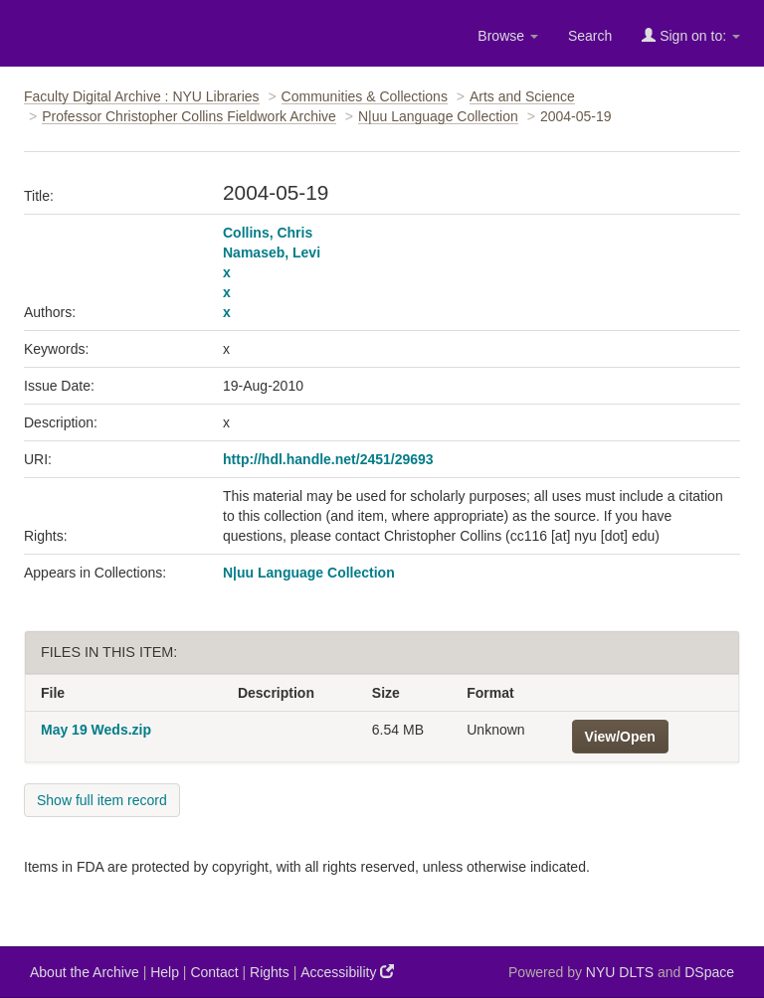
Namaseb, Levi (271, 252)
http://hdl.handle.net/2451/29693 (328, 459)
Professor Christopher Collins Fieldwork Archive (189, 116)
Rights (269, 972)
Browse (508, 36)
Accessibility (347, 971)
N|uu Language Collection (438, 116)
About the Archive (84, 972)
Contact (214, 972)
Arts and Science (522, 96)
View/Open (620, 737)
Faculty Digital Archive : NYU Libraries (142, 96)
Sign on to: (691, 35)
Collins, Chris (267, 233)
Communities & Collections (365, 96)
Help (164, 972)
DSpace (709, 972)
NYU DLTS (620, 972)
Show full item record (102, 800)
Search (590, 36)
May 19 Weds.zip (96, 730)
